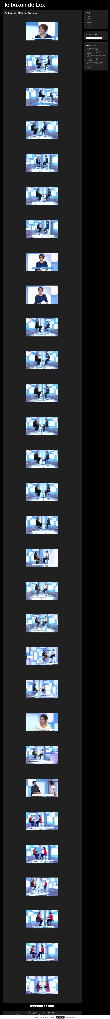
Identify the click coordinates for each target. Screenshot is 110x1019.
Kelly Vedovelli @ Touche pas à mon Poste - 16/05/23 (96, 59)
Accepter (60, 1017)
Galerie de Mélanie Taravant (21, 13)
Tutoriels (89, 22)
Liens (88, 24)
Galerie (89, 20)
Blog (88, 18)
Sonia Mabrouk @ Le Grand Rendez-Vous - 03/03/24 (95, 63)
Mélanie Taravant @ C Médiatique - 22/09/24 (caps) (95, 49)
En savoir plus (70, 1017)
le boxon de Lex (25, 5)
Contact (89, 26)
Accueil (89, 16)
